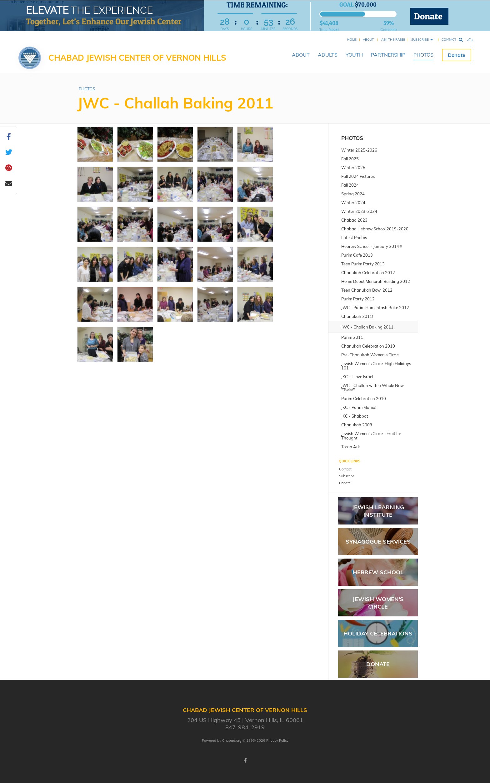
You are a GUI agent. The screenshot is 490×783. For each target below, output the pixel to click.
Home (352, 40)
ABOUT (301, 55)
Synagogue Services (378, 541)
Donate (429, 16)
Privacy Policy (277, 740)
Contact (449, 40)
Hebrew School (378, 572)
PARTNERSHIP (388, 55)
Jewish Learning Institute (378, 511)
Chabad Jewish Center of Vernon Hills (137, 58)
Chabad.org (232, 740)
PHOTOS (423, 55)
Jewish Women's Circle (378, 602)
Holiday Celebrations (377, 633)
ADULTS (328, 55)
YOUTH (354, 55)
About (368, 40)
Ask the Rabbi (393, 40)
